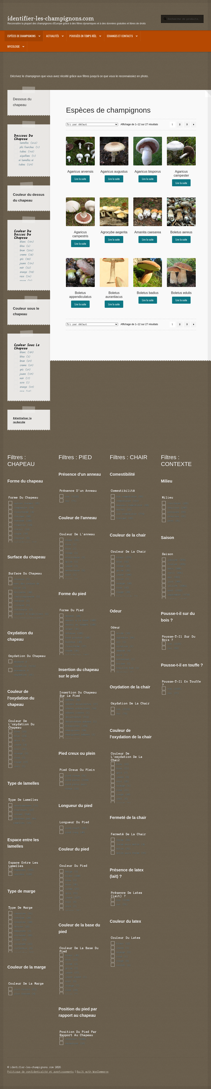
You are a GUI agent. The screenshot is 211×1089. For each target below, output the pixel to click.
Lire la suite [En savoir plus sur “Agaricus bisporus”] (148, 179)
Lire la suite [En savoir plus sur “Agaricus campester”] (181, 183)
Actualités (52, 36)
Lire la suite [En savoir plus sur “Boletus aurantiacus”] (114, 304)
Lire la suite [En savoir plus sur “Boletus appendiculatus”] (80, 304)
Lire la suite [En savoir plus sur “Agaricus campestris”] (80, 243)
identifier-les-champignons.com (50, 18)
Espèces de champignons (21, 36)
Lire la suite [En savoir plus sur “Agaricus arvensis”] (80, 179)
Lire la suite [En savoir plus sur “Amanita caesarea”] (148, 239)
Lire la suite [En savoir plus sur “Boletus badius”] (148, 300)
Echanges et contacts (120, 36)
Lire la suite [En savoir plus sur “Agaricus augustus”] (114, 179)
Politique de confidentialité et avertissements (40, 1071)
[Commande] (92, 124)
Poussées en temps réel (82, 36)
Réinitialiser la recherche (22, 420)
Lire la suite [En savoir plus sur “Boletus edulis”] (181, 300)
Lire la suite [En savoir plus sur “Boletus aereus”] (181, 239)
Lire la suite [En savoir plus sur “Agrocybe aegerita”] (114, 239)
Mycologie (13, 46)
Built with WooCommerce (93, 1071)
